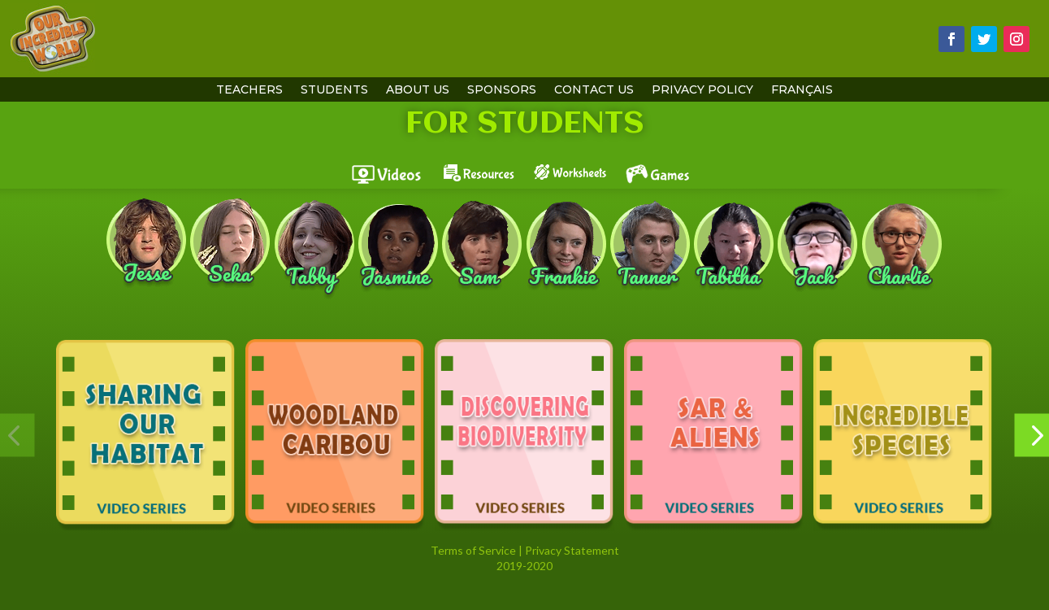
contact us (594, 90)
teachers (249, 90)
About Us (417, 90)
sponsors (501, 90)
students (334, 90)
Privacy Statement (572, 550)
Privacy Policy (702, 90)
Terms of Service (473, 550)
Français (802, 90)
